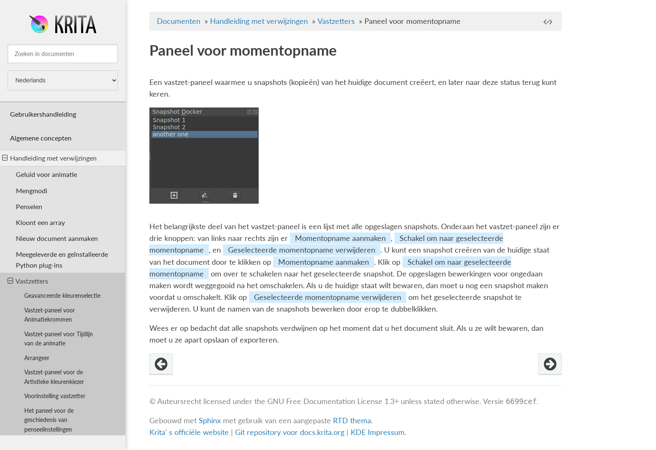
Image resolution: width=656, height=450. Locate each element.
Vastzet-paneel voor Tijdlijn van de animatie (58, 338)
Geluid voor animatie (46, 174)
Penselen (29, 206)
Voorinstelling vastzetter (54, 395)
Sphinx (210, 420)
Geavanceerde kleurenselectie (62, 295)
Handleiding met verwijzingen (49, 158)
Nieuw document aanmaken (57, 238)
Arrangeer (36, 357)
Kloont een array (40, 222)
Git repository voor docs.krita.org (290, 432)
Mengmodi (31, 190)
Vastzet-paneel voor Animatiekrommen (49, 315)
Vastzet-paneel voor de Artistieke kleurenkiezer (54, 376)
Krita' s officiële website (189, 432)
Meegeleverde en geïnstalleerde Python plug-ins (62, 259)
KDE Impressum (378, 432)
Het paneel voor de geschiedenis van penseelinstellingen (49, 420)
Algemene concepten (41, 138)
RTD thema (352, 420)
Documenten (178, 21)
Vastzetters (28, 281)
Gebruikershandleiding (43, 114)
